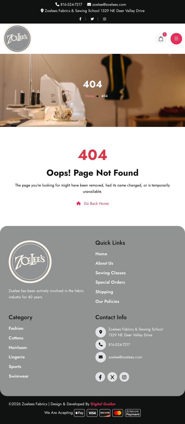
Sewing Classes (110, 273)
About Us (104, 263)
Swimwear (19, 376)
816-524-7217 (70, 4)
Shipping (104, 292)
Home (89, 96)
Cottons (16, 338)
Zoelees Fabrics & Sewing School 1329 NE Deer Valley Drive (135, 332)
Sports (15, 367)
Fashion (16, 328)
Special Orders (110, 282)
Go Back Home (92, 203)
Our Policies (107, 302)
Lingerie (17, 357)
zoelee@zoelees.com (108, 4)
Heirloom (18, 348)
